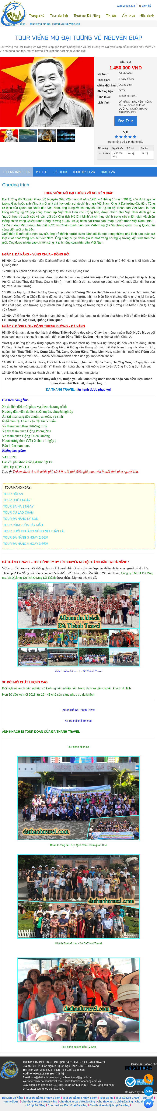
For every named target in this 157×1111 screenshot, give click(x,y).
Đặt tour (60, 172)
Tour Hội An (10, 1101)
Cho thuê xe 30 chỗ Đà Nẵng (115, 1101)
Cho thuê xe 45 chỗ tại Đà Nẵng (67, 1105)
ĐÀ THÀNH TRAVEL (60, 389)
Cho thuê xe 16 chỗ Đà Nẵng (39, 1101)
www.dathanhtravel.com (48, 1081)
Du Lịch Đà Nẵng (12, 1097)
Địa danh (147, 15)
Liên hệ (146, 5)
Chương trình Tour (16, 172)
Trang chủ (36, 15)
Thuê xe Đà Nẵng (87, 15)
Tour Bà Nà (106, 1097)
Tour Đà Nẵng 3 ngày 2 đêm (43, 1097)
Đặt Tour (125, 120)
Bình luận (108, 172)
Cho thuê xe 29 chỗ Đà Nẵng (77, 1101)
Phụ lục (41, 172)
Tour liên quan (84, 172)
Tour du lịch (59, 15)
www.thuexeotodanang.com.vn (83, 1081)
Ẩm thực (128, 15)
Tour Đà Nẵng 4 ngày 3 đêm (79, 1097)
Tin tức (111, 15)
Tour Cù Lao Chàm (127, 1097)
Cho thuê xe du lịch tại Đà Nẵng (109, 1105)
